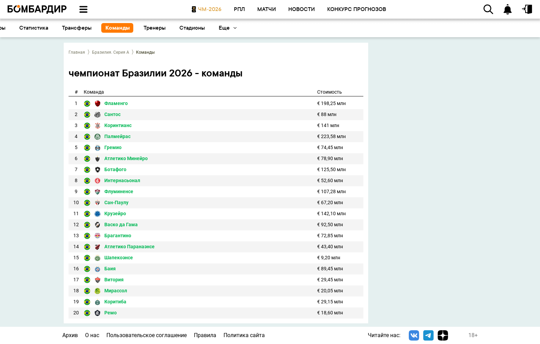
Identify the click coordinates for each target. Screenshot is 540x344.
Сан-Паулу (116, 202)
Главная (77, 52)
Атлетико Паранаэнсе (129, 246)
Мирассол (115, 290)
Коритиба (115, 301)
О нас (92, 335)
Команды (310, 27)
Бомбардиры (182, 27)
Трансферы (269, 27)
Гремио (113, 147)
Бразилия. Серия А (110, 52)
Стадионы (385, 27)
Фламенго (116, 103)
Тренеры (347, 27)
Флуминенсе (118, 191)
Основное (21, 27)
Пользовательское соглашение (146, 335)
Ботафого (115, 169)
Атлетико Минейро (126, 158)
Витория (114, 279)
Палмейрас (117, 136)
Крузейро (115, 213)
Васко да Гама (121, 224)
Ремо (110, 312)
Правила (205, 335)
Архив (70, 335)
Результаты (103, 27)
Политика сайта (244, 335)
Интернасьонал (122, 180)
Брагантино (117, 235)
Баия (110, 268)
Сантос (112, 114)
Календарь (61, 27)
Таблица (142, 27)
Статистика (226, 27)
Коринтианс (118, 125)
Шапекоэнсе (118, 257)
